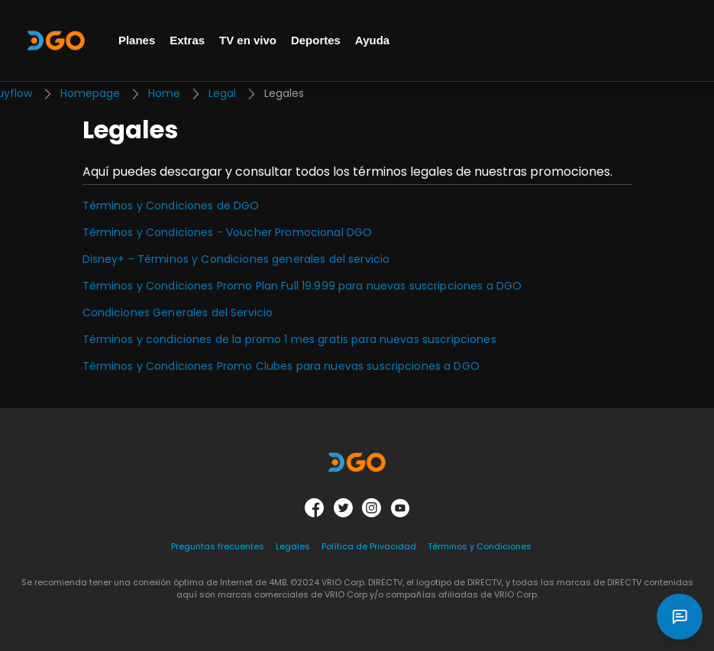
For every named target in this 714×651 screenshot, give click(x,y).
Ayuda (372, 40)
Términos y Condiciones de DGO (171, 205)
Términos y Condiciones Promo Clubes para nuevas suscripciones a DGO (281, 366)
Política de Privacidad (368, 546)
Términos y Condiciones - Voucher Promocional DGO (227, 232)
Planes (136, 40)
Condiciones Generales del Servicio (177, 312)
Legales (293, 546)
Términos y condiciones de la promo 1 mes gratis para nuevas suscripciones (289, 339)
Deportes (316, 40)
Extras (187, 40)
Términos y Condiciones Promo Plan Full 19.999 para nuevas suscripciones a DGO (302, 285)
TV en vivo (247, 40)
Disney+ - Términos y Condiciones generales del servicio (236, 259)
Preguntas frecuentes (217, 546)
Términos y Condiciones (479, 546)
